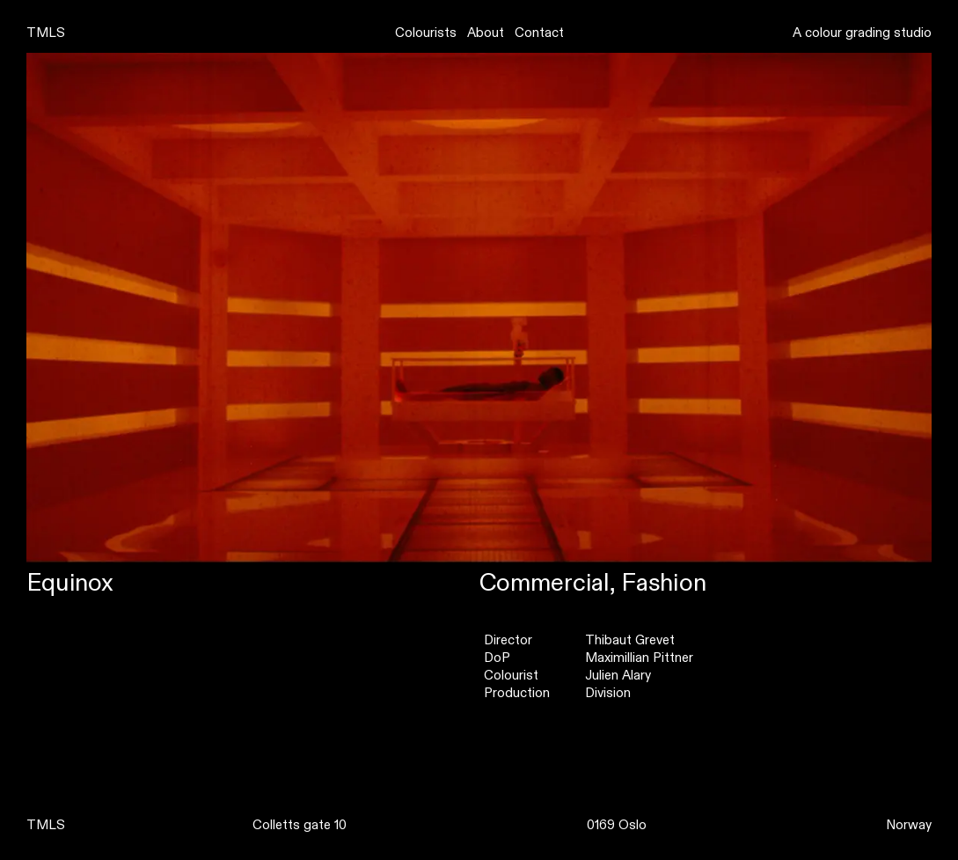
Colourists (426, 33)
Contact (539, 33)
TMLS (45, 32)
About (485, 33)
